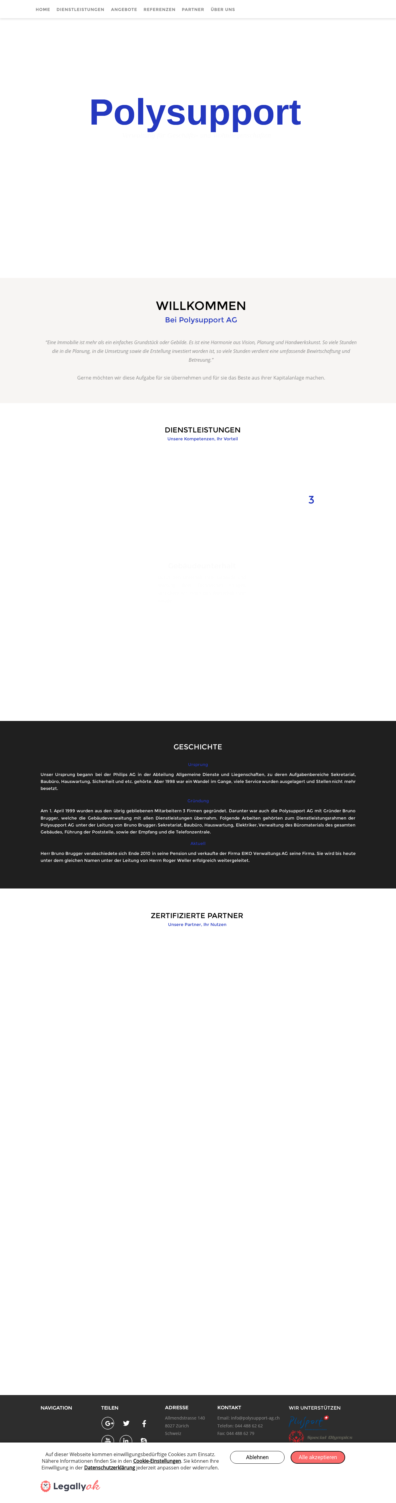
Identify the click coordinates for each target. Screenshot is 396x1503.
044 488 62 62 (249, 1426)
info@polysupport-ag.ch (255, 1418)
